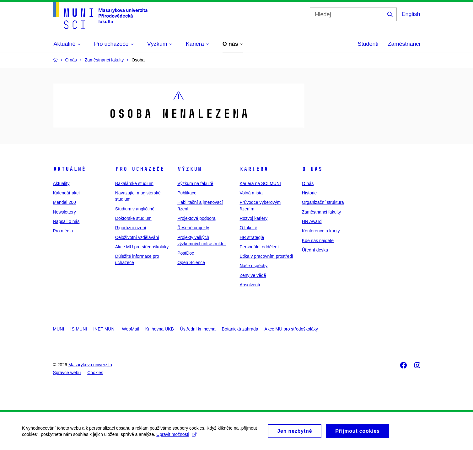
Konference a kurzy (321, 230)
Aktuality (61, 183)
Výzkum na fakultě (195, 183)
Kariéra (253, 169)
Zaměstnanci (404, 44)
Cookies (95, 372)
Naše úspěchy (253, 265)
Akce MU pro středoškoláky (142, 246)
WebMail (130, 328)
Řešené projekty (193, 227)
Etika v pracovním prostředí (266, 256)
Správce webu (67, 372)
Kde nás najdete (318, 240)
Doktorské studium (133, 218)
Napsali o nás (66, 221)
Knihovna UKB (159, 328)
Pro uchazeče (139, 169)
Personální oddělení (259, 246)
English (410, 14)
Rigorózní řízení (130, 227)
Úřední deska (315, 249)
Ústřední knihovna (198, 328)
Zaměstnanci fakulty (321, 211)
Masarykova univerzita (90, 364)
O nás (312, 169)
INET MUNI (104, 328)
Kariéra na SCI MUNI (260, 183)
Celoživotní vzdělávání (137, 237)
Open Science (191, 262)
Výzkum (189, 169)
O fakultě (248, 227)
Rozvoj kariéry (253, 218)
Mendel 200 (64, 202)
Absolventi (249, 284)
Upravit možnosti (176, 436)
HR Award (312, 221)
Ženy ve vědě (252, 275)
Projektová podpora (196, 218)
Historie (309, 192)
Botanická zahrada (240, 328)
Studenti (367, 44)
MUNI (58, 328)
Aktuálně (69, 169)
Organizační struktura (323, 202)
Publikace (186, 192)
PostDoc (185, 253)
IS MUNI (78, 328)
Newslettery (64, 211)
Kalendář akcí (66, 192)
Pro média (63, 230)
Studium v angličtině (134, 208)
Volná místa (250, 192)
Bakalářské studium (134, 183)
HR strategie (251, 237)
